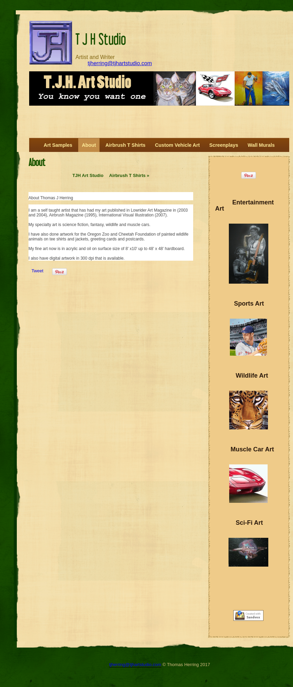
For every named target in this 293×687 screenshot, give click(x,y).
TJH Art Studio (88, 175)
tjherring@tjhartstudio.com (120, 63)
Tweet (38, 270)
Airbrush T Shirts (129, 175)
